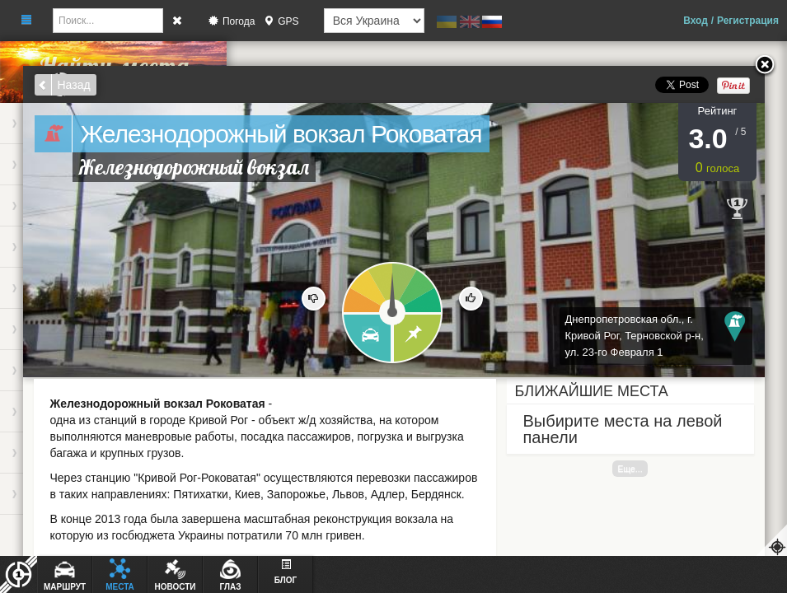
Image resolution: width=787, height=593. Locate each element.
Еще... (629, 469)
